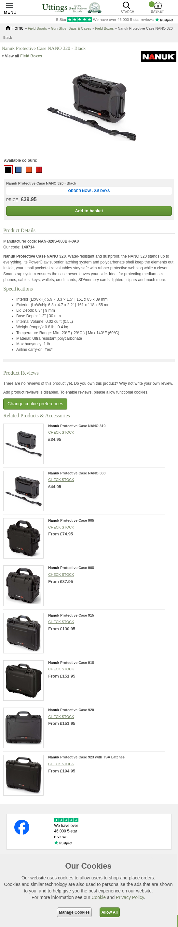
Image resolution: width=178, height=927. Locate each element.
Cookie (98, 897)
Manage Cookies (74, 912)
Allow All (110, 912)
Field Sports (37, 28)
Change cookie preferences (35, 403)
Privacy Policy (130, 897)
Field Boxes (104, 28)
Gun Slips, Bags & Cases (71, 28)
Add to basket (89, 210)
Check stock (61, 432)
